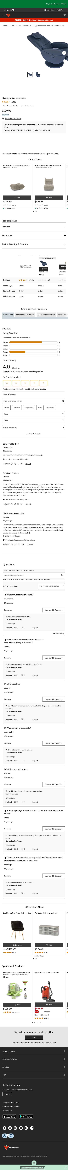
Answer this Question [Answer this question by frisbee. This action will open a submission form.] (53, 784)
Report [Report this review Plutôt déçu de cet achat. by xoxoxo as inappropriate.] (30, 544)
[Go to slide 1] (30, 74)
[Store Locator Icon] (5, 10)
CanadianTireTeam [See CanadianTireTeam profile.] (14, 619)
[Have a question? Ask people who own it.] (34, 575)
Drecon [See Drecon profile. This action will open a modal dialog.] (6, 477)
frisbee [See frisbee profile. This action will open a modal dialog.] (7, 773)
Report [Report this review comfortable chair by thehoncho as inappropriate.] (28, 464)
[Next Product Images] (64, 53)
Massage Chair (8, 98)
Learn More (7, 1110)
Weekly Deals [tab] (8, 314)
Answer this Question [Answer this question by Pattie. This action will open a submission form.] (53, 658)
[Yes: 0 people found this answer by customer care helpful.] (16, 802)
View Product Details (10, 106)
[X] (10, 1128)
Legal (34, 1075)
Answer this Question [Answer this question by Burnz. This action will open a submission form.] (53, 829)
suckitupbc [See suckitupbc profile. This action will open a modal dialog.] (8, 732)
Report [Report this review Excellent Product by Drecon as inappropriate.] (28, 504)
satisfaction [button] (50, 407)
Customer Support (34, 1051)
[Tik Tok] (32, 1128)
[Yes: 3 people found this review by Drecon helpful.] (14, 504)
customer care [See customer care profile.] (12, 794)
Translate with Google (11, 536)
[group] (39, 1011)
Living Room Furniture (41, 26)
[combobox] (35, 427)
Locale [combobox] (34, 420)
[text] (17, 205)
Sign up (7, 1094)
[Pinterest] (26, 1128)
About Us (34, 1067)
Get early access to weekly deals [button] (32, 1168)
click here (54, 153)
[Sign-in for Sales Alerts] (11, 118)
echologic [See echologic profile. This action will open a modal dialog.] (8, 865)
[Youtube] (21, 1128)
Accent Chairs (58, 26)
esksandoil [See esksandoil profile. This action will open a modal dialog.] (8, 599)
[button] (17, 197)
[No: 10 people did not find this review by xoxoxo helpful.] (21, 544)
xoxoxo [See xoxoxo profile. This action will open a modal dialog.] (6, 517)
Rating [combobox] (34, 414)
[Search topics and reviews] (33, 401)
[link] (10, 102)
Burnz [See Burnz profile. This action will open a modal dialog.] (6, 817)
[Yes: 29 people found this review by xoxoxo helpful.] (14, 544)
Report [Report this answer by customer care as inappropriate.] (35, 802)
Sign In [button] (34, 1037)
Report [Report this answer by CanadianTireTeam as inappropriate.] (35, 627)
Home (4, 26)
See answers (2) (58, 633)
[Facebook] (4, 1128)
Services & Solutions (34, 1059)
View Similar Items (27, 106)
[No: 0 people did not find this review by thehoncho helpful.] (20, 464)
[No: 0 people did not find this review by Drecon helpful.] (20, 504)
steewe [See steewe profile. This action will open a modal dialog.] (7, 688)
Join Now (52, 1042)
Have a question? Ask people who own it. (18, 570)
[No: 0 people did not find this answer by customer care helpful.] (23, 802)
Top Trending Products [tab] (46, 314)
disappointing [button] (29, 407)
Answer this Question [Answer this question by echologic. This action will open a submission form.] (53, 876)
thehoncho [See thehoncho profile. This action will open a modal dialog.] (7, 447)
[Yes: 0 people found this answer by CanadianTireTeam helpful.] (16, 627)
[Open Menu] (3, 15)
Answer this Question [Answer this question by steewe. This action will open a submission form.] (53, 699)
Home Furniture (22, 26)
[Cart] (64, 15)
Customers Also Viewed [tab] (25, 314)
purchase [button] (17, 407)
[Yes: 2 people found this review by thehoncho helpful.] (14, 464)
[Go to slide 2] (38, 74)
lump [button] (39, 407)
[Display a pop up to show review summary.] (19, 1012)
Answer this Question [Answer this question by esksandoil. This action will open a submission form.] (53, 610)
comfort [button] (6, 407)
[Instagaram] (15, 1128)
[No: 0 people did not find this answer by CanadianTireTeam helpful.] (23, 627)
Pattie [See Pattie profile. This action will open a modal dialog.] (6, 647)
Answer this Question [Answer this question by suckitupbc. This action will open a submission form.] (53, 743)
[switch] (23, 266)
